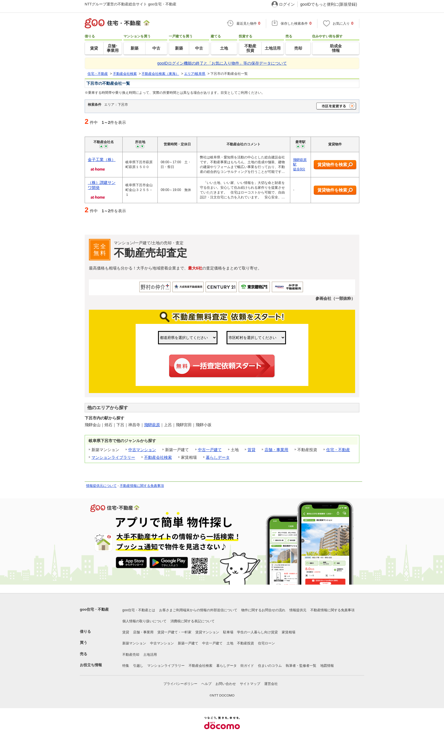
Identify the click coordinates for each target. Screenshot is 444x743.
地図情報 (327, 666)
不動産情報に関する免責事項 (142, 486)
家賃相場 (288, 632)
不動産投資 (245, 643)
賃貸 (251, 449)
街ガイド (247, 666)
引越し (138, 666)
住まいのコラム (270, 666)
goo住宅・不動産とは (138, 610)
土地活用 (150, 655)
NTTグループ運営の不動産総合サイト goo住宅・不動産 (130, 4)
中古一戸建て (210, 449)
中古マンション (142, 449)
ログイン (287, 4)
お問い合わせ (225, 684)
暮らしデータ (218, 457)
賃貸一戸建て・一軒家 (174, 632)
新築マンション (134, 643)
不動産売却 (130, 655)
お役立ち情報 (91, 665)
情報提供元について (101, 486)
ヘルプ (206, 684)
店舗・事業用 (276, 449)
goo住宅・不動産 (94, 609)
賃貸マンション (207, 632)
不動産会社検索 (158, 457)
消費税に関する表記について (192, 621)
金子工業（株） (102, 159)
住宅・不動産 (338, 449)
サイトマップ (250, 684)
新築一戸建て (188, 643)
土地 (230, 643)
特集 (125, 666)
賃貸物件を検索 (335, 164)
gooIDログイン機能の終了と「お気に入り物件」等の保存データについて (222, 63)
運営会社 (271, 684)
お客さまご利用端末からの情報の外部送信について (198, 610)
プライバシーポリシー (180, 684)
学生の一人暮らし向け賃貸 (257, 632)
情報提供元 (297, 610)
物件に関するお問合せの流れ (263, 610)
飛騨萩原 (152, 425)
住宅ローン (266, 643)
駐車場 (228, 632)
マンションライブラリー (113, 457)
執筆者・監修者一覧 (301, 666)
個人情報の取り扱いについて (144, 621)
